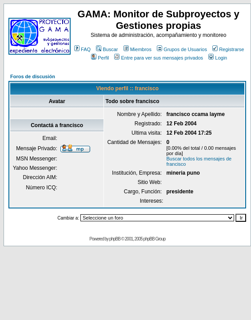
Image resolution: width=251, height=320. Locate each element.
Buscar (107, 49)
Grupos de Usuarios (182, 49)
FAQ (82, 49)
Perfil (100, 57)
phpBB (114, 238)
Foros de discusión (32, 76)
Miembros (137, 49)
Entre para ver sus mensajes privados (158, 57)
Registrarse (228, 49)
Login (217, 57)
